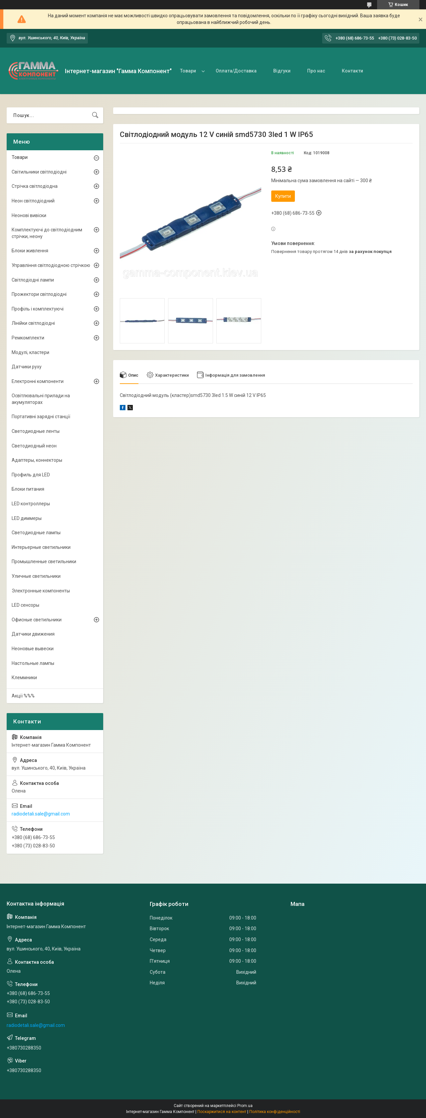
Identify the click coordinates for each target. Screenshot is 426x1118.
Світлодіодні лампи (33, 280)
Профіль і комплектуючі (38, 308)
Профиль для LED (31, 474)
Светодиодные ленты (36, 431)
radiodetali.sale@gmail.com (41, 813)
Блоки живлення (30, 250)
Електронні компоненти (38, 381)
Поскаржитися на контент (221, 1111)
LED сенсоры (25, 605)
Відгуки (282, 70)
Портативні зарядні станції (41, 416)
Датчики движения (33, 634)
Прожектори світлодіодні (39, 294)
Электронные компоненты (41, 590)
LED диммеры (27, 518)
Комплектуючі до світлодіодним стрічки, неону (47, 233)
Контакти (352, 70)
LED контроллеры (31, 503)
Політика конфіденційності (274, 1111)
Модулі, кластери (30, 352)
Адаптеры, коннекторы (37, 460)
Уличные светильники (36, 576)
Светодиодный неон (34, 445)
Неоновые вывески (33, 648)
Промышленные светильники (44, 561)
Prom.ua (245, 1105)
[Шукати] (95, 115)
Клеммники (24, 677)
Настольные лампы (33, 663)
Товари (188, 70)
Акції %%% (23, 695)
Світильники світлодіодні (39, 172)
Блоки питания (28, 489)
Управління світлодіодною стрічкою (51, 265)
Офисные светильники (37, 619)
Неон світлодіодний (33, 200)
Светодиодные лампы (36, 532)
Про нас (316, 70)
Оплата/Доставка (236, 70)
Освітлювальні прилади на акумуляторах (41, 399)
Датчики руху (27, 366)
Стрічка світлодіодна (35, 186)
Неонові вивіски (29, 215)
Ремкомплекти (28, 337)
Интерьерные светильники (41, 547)
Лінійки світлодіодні (33, 323)
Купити (283, 196)
